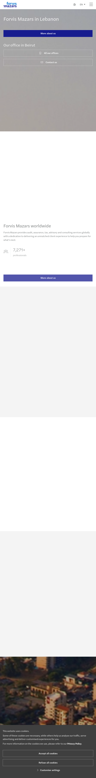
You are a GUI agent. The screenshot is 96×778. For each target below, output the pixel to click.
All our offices (48, 53)
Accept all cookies (48, 753)
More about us (48, 33)
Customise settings (48, 770)
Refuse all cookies (48, 762)
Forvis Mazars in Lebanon (31, 18)
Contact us (48, 62)
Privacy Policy (74, 743)
